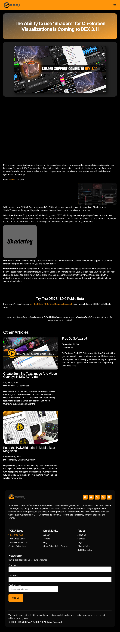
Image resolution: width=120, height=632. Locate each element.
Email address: (33, 588)
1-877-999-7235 (15, 535)
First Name (13, 565)
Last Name (13, 576)
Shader (12, 179)
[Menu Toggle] (114, 5)
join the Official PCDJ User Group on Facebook (50, 304)
